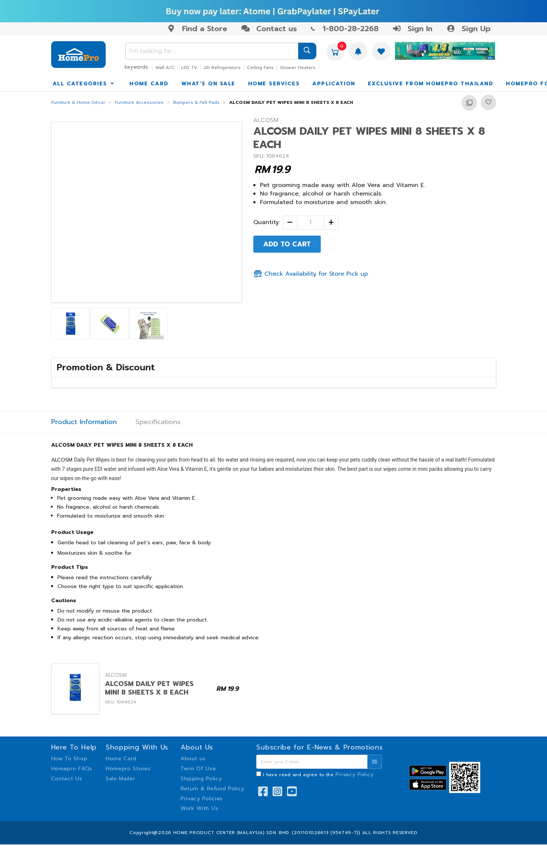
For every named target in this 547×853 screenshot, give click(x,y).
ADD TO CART (287, 244)
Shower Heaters (298, 67)
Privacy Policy (354, 774)
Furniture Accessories (139, 102)
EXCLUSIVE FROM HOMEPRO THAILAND (431, 84)
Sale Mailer (120, 779)
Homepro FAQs (71, 768)
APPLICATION (333, 84)
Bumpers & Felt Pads (196, 102)
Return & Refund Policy (212, 789)
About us (193, 758)
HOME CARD (149, 84)
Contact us (269, 28)
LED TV (189, 67)
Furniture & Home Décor (78, 102)
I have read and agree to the (318, 774)
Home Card (121, 758)
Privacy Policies (202, 799)
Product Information (84, 422)
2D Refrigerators (222, 67)
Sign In (412, 28)
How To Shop (69, 758)
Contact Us (66, 779)
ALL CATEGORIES (84, 84)
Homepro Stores (128, 768)
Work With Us (199, 808)
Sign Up (468, 28)
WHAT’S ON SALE (208, 84)
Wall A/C (165, 67)
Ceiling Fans (260, 67)
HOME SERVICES (274, 84)
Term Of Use (198, 768)
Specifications (158, 422)
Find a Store (197, 28)
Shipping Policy (201, 779)
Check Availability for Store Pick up (310, 273)
